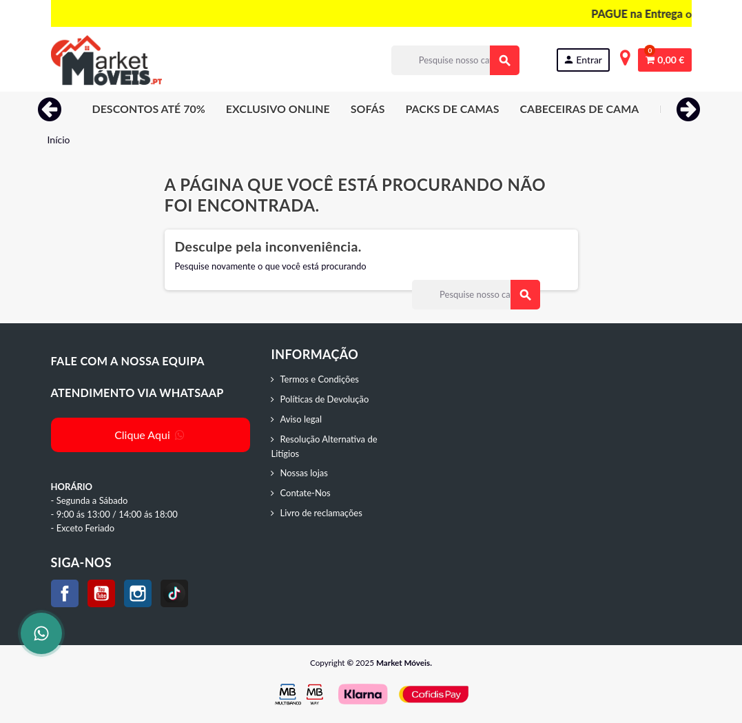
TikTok (174, 593)
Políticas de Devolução (324, 399)
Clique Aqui (150, 434)
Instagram (138, 593)
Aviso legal (301, 419)
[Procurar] (455, 60)
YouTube (101, 593)
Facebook (65, 593)
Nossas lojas (303, 472)
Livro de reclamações (321, 512)
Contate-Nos (305, 492)
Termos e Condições (319, 379)
